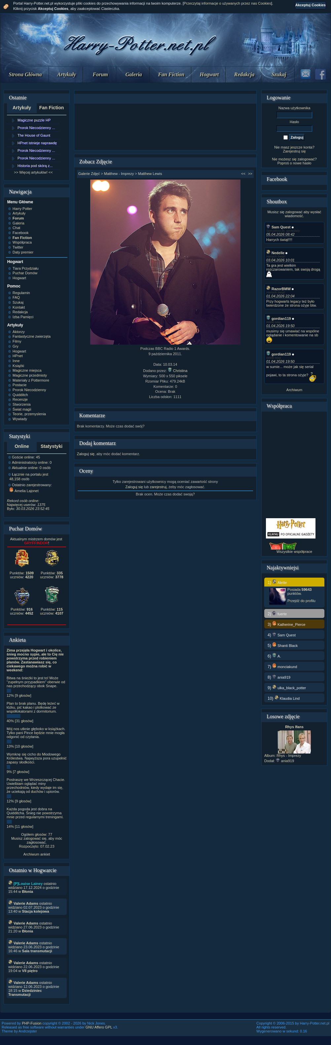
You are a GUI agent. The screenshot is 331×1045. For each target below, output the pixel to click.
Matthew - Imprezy (119, 174)
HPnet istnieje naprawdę (37, 143)
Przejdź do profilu (301, 601)
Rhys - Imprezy (288, 756)
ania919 (285, 761)
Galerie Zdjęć (89, 174)
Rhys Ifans (294, 727)
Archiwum (294, 390)
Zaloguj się (85, 454)
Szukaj (279, 74)
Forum (100, 74)
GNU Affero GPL (99, 1027)
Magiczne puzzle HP (34, 120)
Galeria (134, 74)
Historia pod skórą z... (35, 166)
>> (250, 174)
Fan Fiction (171, 74)
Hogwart (209, 74)
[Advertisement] (165, 127)
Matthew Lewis (150, 174)
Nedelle (275, 253)
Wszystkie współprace (294, 552)
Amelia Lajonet (24, 491)
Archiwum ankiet (36, 854)
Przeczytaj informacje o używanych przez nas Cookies (227, 3)
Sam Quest (278, 227)
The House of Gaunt (34, 135)
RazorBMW (278, 289)
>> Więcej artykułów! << (33, 172)
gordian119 (278, 318)
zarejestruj (158, 487)
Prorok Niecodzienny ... (36, 128)
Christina (177, 371)
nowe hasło (302, 163)
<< (243, 174)
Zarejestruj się (294, 151)
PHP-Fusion (31, 1023)
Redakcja (244, 74)
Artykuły (66, 74)
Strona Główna (25, 74)
